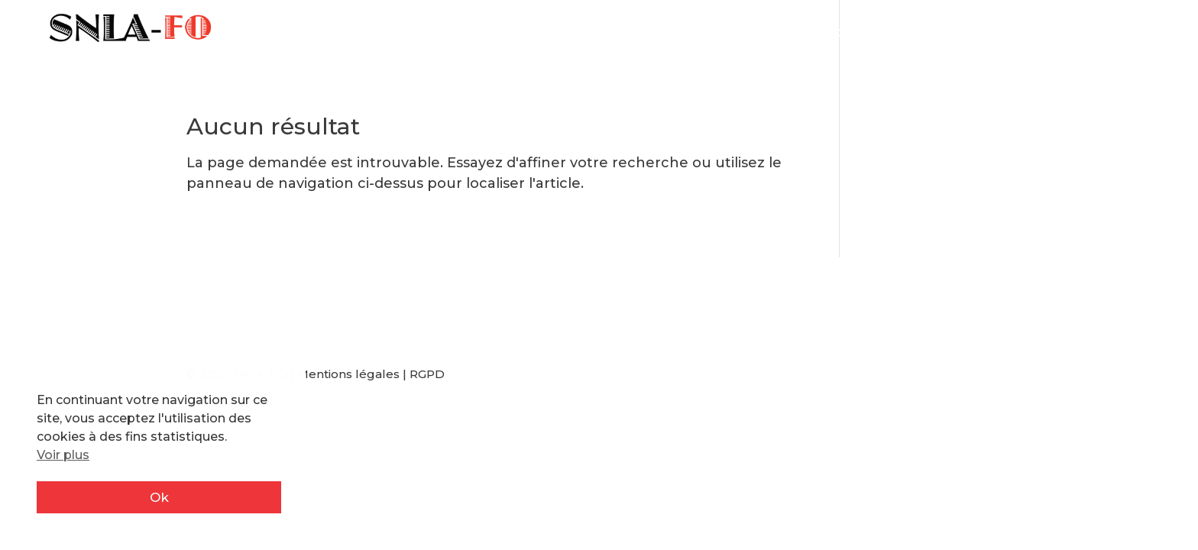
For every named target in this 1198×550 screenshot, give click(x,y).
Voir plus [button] (63, 455)
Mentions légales (348, 374)
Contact (1143, 33)
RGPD (427, 374)
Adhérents (1052, 33)
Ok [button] (159, 497)
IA (641, 33)
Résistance (809, 33)
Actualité (563, 33)
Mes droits (708, 33)
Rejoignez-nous (931, 33)
